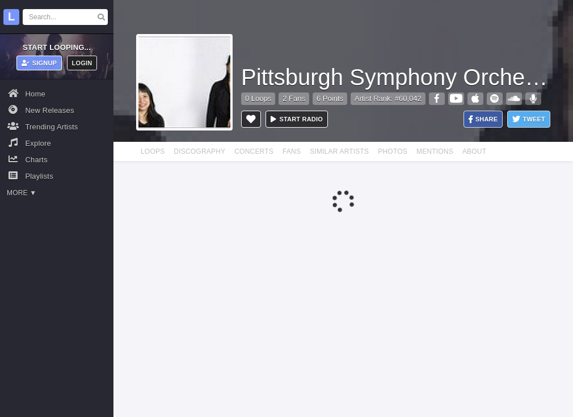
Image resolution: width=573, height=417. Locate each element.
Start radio (297, 119)
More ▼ (21, 193)
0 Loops (258, 98)
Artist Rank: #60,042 (388, 98)
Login (82, 63)
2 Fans (294, 98)
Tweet (528, 119)
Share (483, 119)
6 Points (330, 98)
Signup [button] (39, 63)
